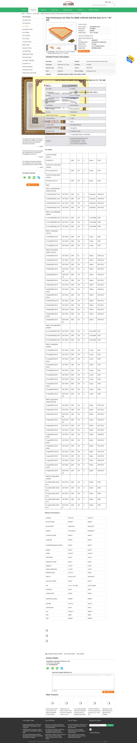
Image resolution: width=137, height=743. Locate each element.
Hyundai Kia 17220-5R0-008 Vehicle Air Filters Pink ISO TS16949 (107, 711)
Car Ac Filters (26, 38)
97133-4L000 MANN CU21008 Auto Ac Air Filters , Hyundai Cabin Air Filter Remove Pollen (78, 726)
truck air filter (80, 654)
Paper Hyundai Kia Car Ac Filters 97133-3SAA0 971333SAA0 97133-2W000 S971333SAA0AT (77, 736)
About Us (43, 10)
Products (33, 10)
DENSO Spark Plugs (28, 54)
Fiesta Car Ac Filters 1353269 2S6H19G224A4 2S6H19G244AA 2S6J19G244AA (76, 731)
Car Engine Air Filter (28, 29)
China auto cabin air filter (43, 741)
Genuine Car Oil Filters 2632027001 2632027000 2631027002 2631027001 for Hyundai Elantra (55, 726)
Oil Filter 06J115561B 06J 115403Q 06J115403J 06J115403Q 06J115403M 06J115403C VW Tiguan (33, 736)
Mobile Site (92, 735)
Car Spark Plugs (27, 51)
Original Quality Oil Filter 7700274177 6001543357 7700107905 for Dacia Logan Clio (32, 726)
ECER (105, 741)
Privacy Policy (32, 741)
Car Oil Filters (26, 32)
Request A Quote (94, 10)
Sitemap (97, 732)
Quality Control (67, 10)
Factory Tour (54, 10)
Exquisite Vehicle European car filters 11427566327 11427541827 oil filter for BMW (33, 731)
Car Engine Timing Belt (28, 60)
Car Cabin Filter (26, 23)
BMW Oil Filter (26, 45)
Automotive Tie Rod (27, 69)
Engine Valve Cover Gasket (29, 73)
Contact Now (85, 51)
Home (24, 10)
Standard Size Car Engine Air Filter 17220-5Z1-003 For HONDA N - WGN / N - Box (66, 711)
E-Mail (92, 732)
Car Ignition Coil (27, 63)
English (110, 2)
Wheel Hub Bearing (27, 66)
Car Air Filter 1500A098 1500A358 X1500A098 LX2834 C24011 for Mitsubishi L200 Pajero (80, 711)
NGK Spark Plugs (27, 57)
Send (109, 725)
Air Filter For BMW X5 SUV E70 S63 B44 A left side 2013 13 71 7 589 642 (94, 711)
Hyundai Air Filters (27, 48)
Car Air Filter (36, 13)
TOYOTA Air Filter (27, 41)
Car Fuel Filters (26, 35)
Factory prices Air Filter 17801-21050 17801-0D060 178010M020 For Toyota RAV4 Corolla (52, 712)
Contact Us (80, 10)
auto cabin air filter (69, 654)
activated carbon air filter (55, 654)
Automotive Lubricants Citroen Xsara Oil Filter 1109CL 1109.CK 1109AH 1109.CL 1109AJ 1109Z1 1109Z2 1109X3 (55, 736)
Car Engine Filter (27, 20)
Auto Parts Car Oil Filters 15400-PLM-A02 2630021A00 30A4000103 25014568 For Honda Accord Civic (54, 731)
